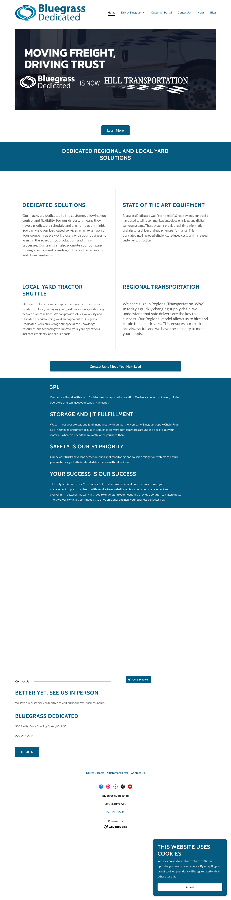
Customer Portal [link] (161, 12)
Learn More (115, 130)
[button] (133, 12)
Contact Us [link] (185, 12)
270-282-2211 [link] (24, 735)
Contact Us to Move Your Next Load (115, 366)
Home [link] (111, 12)
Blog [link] (213, 12)
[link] (50, 12)
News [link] (200, 12)
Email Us (27, 752)
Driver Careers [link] (95, 772)
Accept (191, 887)
